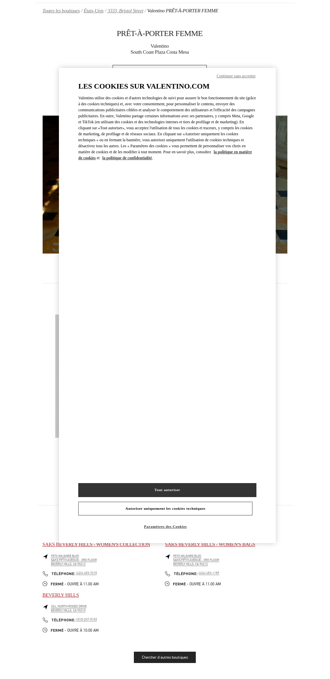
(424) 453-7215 (86, 573)
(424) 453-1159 (208, 573)
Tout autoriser (167, 490)
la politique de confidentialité (127, 158)
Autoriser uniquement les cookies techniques (165, 508)
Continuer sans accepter (235, 76)
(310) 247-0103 (86, 619)
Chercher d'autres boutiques (165, 657)
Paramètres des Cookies (165, 526)
